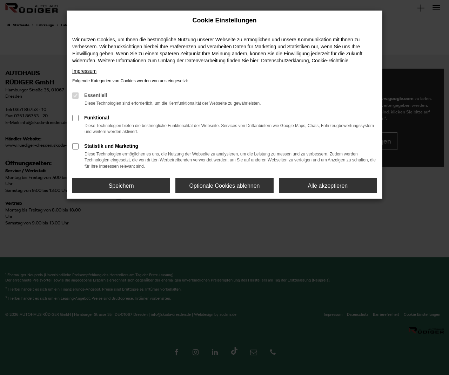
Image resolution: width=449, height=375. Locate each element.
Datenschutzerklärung (285, 60)
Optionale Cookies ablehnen (224, 186)
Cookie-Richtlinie (329, 60)
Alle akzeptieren (328, 186)
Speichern (121, 186)
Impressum (84, 71)
